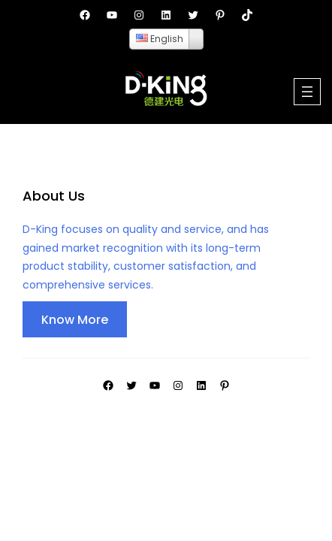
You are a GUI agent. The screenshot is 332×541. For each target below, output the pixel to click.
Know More (74, 319)
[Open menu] (307, 91)
